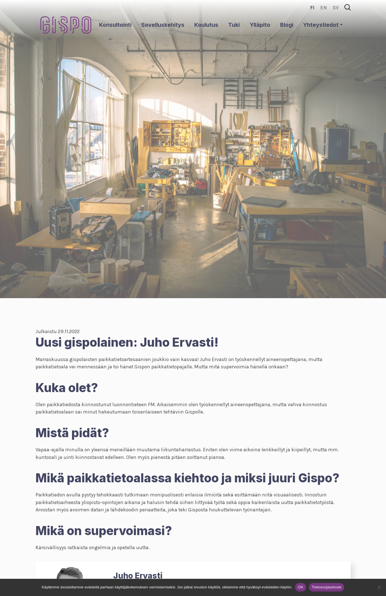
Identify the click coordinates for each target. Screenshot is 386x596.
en (323, 7)
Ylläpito (260, 24)
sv (336, 7)
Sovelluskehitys (162, 24)
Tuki (234, 24)
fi (312, 7)
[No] (379, 587)
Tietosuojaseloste (326, 587)
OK (300, 587)
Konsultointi (115, 24)
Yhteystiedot (321, 24)
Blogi (286, 24)
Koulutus (206, 24)
